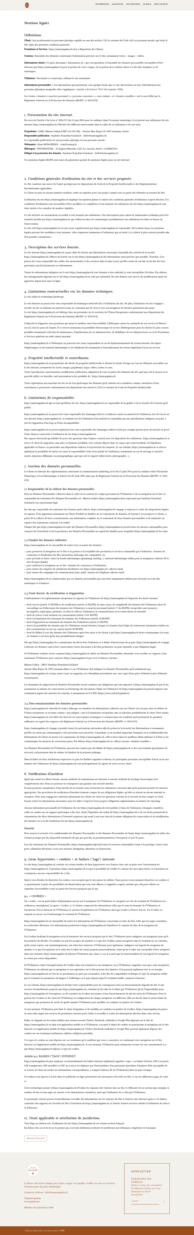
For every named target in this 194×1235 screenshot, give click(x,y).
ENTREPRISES (102, 6)
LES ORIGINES (133, 6)
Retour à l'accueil (35, 1138)
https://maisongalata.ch (61, 49)
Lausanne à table (45, 1208)
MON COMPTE (161, 6)
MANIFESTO (118, 6)
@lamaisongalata (32, 1198)
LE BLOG (147, 6)
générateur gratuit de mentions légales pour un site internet (99, 160)
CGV (62, 1231)
